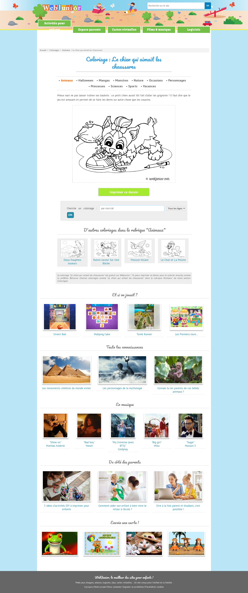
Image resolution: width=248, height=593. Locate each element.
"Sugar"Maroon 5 (190, 442)
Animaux (66, 50)
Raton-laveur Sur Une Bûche (106, 260)
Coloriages (54, 50)
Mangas (104, 80)
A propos (88, 586)
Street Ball (59, 332)
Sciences (117, 86)
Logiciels (193, 29)
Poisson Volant (140, 258)
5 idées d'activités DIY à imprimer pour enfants (66, 505)
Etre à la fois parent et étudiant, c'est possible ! (178, 505)
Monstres (121, 80)
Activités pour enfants (54, 26)
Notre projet (100, 586)
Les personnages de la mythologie (122, 386)
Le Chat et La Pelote (173, 258)
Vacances (149, 86)
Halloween (85, 80)
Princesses (98, 86)
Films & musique (159, 29)
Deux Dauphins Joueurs (72, 260)
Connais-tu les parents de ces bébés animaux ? (178, 388)
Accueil (43, 50)
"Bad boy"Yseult (89, 442)
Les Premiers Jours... (186, 332)
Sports (132, 86)
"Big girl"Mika (156, 442)
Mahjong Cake (102, 332)
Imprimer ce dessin (124, 192)
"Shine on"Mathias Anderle (55, 442)
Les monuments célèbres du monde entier (66, 386)
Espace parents (89, 29)
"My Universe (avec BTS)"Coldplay (123, 444)
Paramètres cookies (154, 586)
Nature (138, 80)
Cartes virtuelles (124, 29)
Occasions (156, 80)
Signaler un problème (133, 586)
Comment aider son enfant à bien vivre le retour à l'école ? (122, 505)
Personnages (177, 80)
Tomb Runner (144, 332)
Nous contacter (114, 586)
